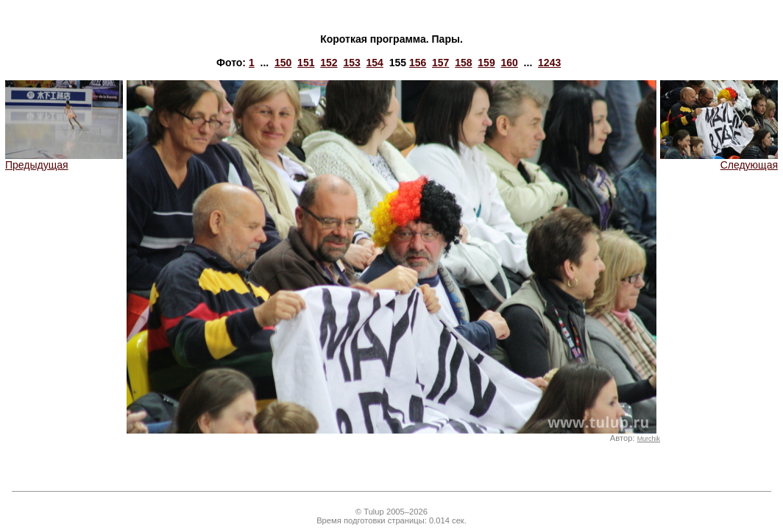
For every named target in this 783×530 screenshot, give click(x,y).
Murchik (648, 438)
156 (417, 62)
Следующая (719, 160)
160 (508, 62)
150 (282, 62)
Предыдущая (64, 160)
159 (486, 62)
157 (440, 62)
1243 (549, 62)
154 (374, 62)
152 (328, 62)
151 (305, 62)
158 (463, 62)
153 (351, 62)
